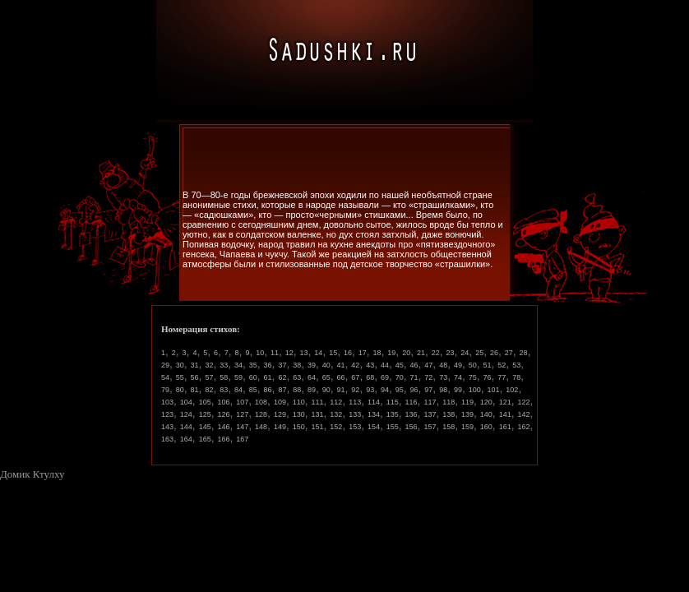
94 (385, 390)
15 (333, 353)
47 (428, 365)
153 (355, 427)
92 (355, 390)
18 (377, 353)
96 (414, 390)
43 (370, 365)
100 (475, 390)
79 (165, 390)
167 (242, 439)
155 (392, 427)
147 (242, 427)
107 (242, 402)
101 (494, 390)
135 (392, 414)
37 (282, 365)
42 (355, 365)
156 (411, 427)
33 (224, 365)
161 (505, 427)
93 (370, 390)
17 (362, 353)
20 (406, 353)
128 (261, 414)
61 (268, 377)
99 (458, 390)
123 (167, 414)
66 (341, 377)
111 (318, 402)
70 (399, 377)
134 (374, 414)
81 (195, 390)
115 (392, 402)
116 (411, 402)
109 (280, 402)
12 (289, 353)
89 (312, 390)
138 (448, 414)
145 (205, 427)
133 (355, 414)
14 (318, 353)
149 (280, 427)
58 (224, 377)
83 (224, 390)
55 (180, 377)
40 (326, 365)
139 (467, 414)
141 (505, 414)
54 (165, 377)
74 (458, 377)
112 (336, 402)
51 (487, 365)
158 (448, 427)
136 (411, 414)
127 (242, 414)
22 (436, 353)
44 (385, 365)
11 (275, 353)
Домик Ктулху (32, 474)
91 (341, 390)
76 (487, 377)
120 (486, 402)
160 (486, 427)
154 (374, 427)
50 (473, 365)
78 (516, 377)
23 (450, 353)
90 (326, 390)
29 (165, 365)
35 (253, 365)
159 (467, 427)
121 (505, 402)
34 (238, 365)
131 (318, 414)
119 (467, 402)
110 (299, 402)
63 (297, 377)
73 (443, 377)
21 (421, 353)
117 (429, 402)
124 (186, 414)
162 (523, 427)
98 (443, 390)
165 (205, 439)
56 (195, 377)
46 (414, 365)
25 (479, 353)
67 (355, 377)
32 (209, 365)
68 (370, 377)
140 (486, 414)
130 (299, 414)
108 (261, 402)
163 (167, 439)
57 (209, 377)
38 (297, 365)
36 (268, 365)
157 (429, 427)
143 (167, 427)
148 (261, 427)
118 (448, 402)
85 (253, 390)
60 (253, 377)
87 (282, 390)
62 (282, 377)
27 (509, 353)
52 (501, 365)
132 (336, 414)
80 (180, 390)
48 (443, 365)
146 (223, 427)
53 (516, 365)
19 (391, 353)
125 (205, 414)
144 (186, 427)
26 (494, 353)
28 (524, 353)
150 (299, 427)
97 (428, 390)
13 (304, 353)
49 (458, 365)
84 (238, 390)
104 (186, 402)
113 (355, 402)
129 (280, 414)
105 (205, 402)
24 (464, 353)
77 (501, 377)
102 (512, 390)
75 (473, 377)
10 (260, 353)
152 (336, 427)
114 (374, 402)
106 (223, 402)
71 (414, 377)
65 (326, 377)
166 (223, 439)
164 (186, 439)
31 (195, 365)
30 (180, 365)
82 (209, 390)
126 (223, 414)
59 (238, 377)
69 (385, 377)
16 (348, 353)
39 (312, 365)
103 (167, 402)
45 (399, 365)
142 (523, 414)
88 (297, 390)
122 (523, 402)
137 (429, 414)
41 (341, 365)
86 (268, 390)
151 (318, 427)
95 (399, 390)
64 (312, 377)
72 (428, 377)
